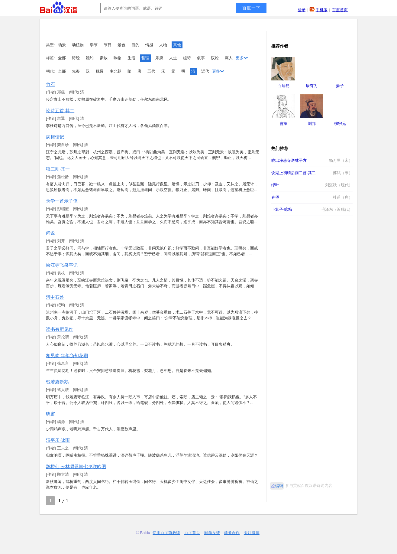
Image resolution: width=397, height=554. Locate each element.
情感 (149, 45)
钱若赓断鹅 (57, 381)
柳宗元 (340, 123)
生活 (131, 58)
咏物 (117, 58)
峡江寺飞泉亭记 (62, 265)
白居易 (283, 85)
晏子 (340, 85)
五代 (151, 71)
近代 (205, 71)
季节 (94, 45)
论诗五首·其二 (60, 110)
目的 (135, 45)
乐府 (159, 58)
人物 (163, 45)
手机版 (322, 10)
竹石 (50, 84)
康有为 (312, 85)
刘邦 (312, 123)
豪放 (104, 58)
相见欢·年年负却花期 (67, 355)
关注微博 (252, 532)
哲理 (145, 58)
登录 (301, 10)
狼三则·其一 (58, 168)
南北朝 (115, 71)
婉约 (90, 58)
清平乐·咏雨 (58, 440)
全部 (62, 58)
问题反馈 (212, 532)
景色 (121, 45)
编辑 (279, 486)
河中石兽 (55, 297)
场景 (62, 45)
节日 (107, 45)
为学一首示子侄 (62, 201)
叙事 (201, 58)
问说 (50, 233)
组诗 (187, 58)
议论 (215, 58)
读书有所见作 (59, 329)
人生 (173, 58)
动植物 (78, 45)
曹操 (283, 123)
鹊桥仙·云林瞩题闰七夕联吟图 (76, 466)
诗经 (76, 58)
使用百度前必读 (166, 532)
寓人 (229, 58)
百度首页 (340, 10)
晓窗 (50, 413)
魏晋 (100, 71)
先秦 (76, 71)
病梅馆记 (55, 136)
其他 (177, 45)
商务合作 (232, 532)
